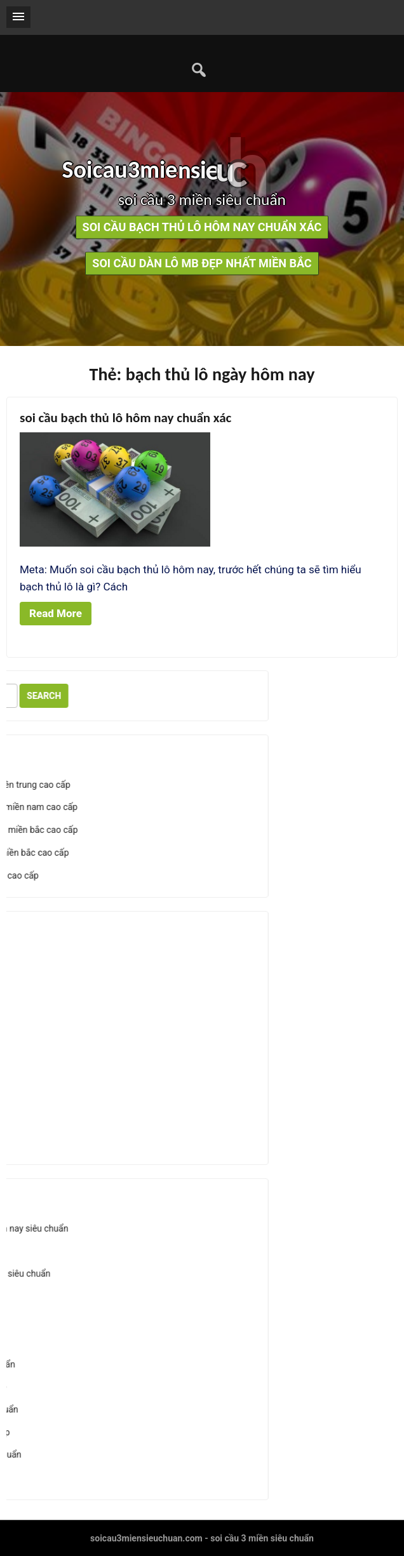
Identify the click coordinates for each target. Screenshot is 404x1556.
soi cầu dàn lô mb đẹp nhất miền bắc (201, 263)
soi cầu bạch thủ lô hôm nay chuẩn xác (202, 227)
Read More (55, 613)
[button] (18, 17)
